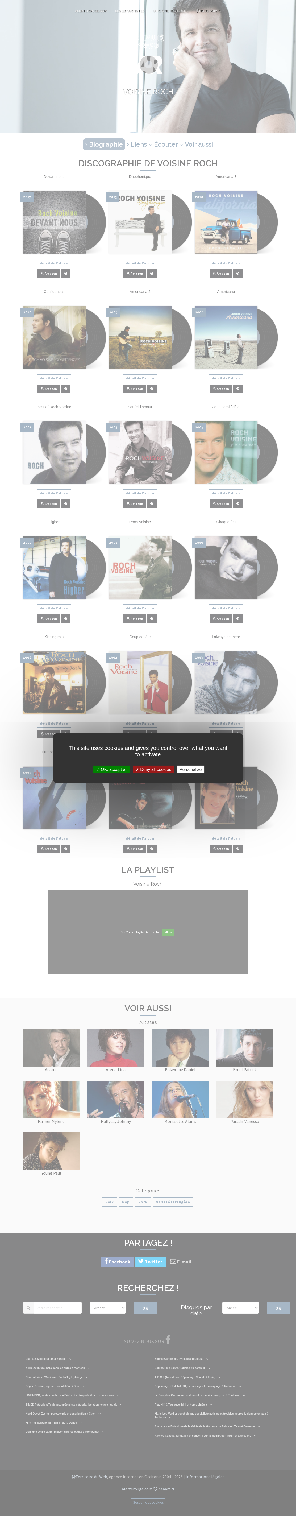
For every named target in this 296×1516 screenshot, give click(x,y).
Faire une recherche (170, 10)
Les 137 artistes (129, 10)
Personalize (191, 769)
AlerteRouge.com (91, 10)
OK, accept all (111, 769)
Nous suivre (208, 10)
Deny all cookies (153, 769)
